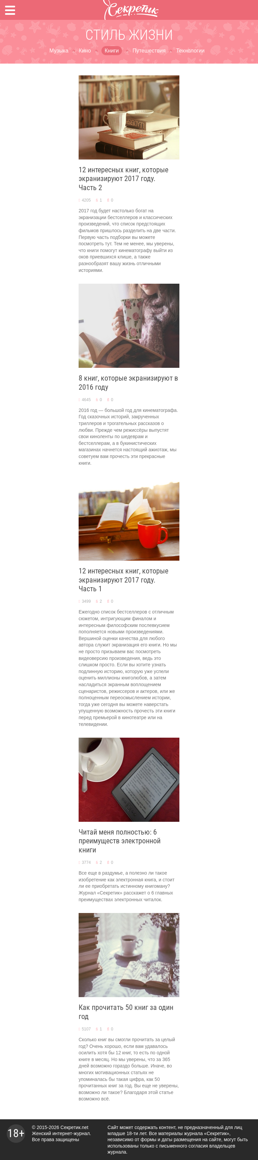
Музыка (59, 51)
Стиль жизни (129, 35)
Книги (112, 51)
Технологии (190, 51)
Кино (85, 51)
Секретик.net (74, 1127)
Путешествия (149, 51)
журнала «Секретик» (206, 1133)
